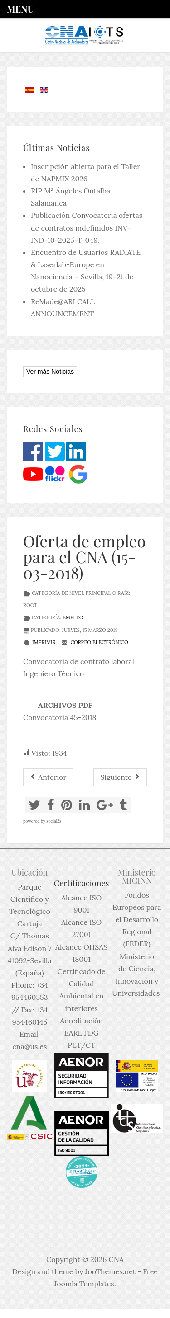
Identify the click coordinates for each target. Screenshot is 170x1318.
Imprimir (39, 642)
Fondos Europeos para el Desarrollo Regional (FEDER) (136, 919)
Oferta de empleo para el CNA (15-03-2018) (84, 556)
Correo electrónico (94, 642)
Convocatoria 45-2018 (60, 717)
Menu (20, 9)
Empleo (73, 617)
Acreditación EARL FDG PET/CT (81, 1033)
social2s (53, 821)
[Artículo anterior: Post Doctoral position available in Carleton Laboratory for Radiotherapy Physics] (48, 777)
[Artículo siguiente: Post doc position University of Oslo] (120, 777)
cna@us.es (29, 1046)
